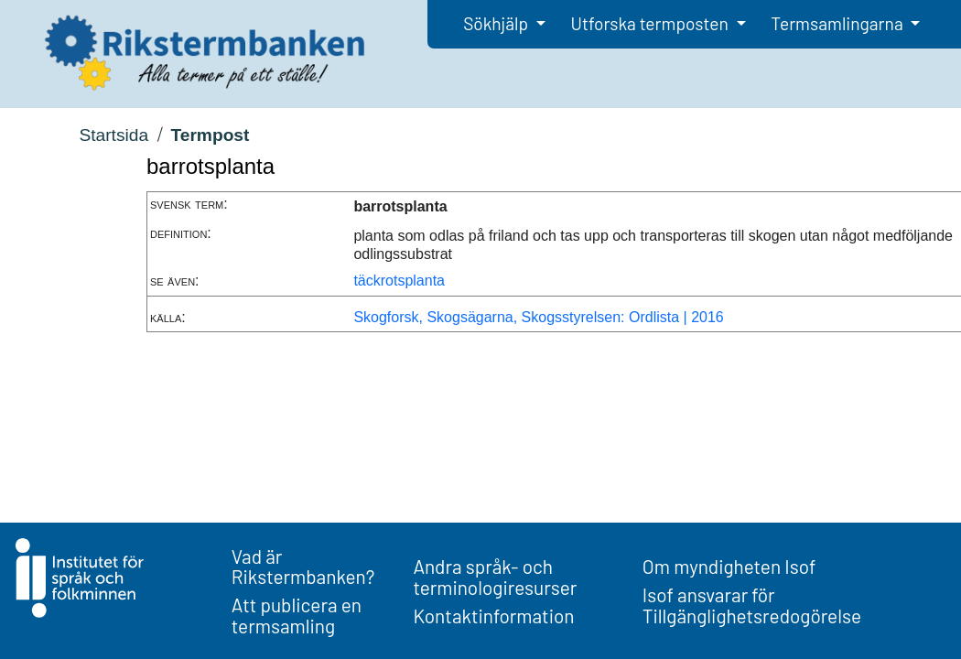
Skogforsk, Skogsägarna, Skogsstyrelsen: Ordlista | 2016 (538, 317)
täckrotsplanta (399, 280)
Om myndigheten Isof (728, 566)
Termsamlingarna (838, 23)
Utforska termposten (651, 23)
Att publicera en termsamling (297, 615)
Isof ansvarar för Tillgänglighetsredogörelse (751, 605)
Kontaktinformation (493, 615)
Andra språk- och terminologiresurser (495, 577)
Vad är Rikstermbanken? (303, 567)
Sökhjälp (497, 23)
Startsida (113, 135)
